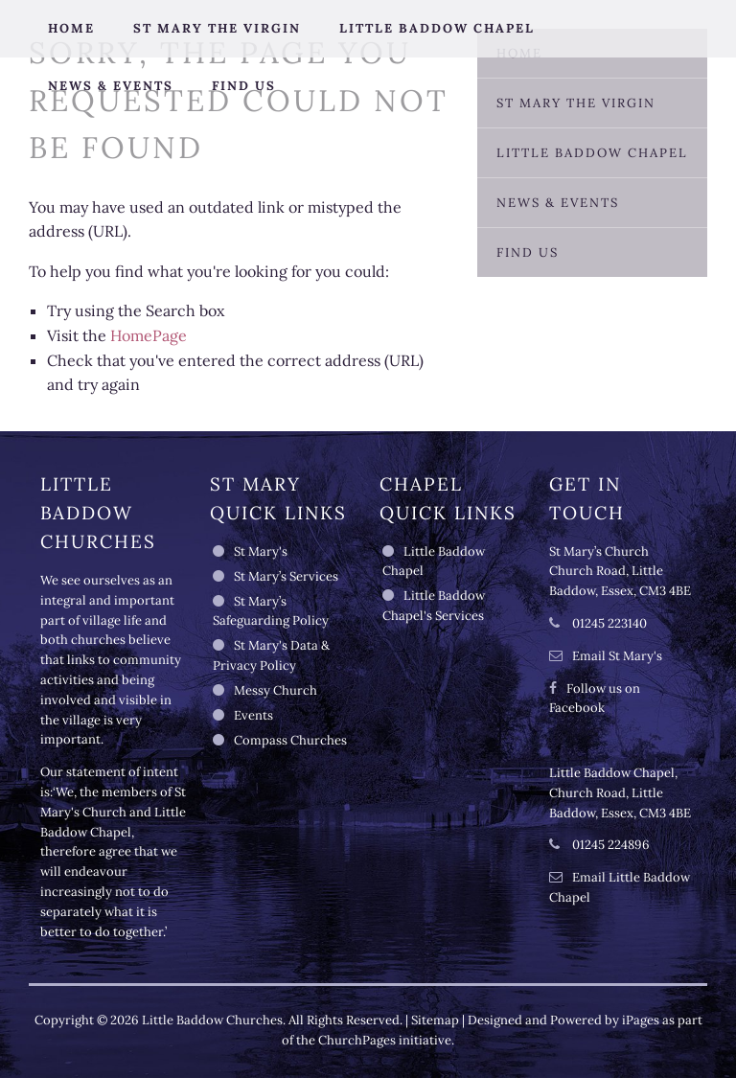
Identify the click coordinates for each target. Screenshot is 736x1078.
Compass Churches (290, 740)
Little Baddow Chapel (437, 28)
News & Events (110, 86)
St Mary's (261, 551)
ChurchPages (357, 1040)
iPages (640, 1020)
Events (253, 715)
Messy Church (275, 690)
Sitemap (435, 1020)
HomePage (148, 335)
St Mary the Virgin (217, 28)
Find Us (244, 86)
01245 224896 (609, 845)
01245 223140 (608, 623)
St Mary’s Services (286, 576)
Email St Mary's (617, 656)
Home (71, 28)
